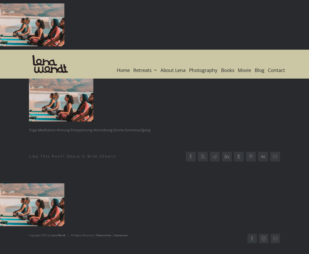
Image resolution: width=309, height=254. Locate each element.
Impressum (121, 235)
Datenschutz (103, 235)
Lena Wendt (58, 235)
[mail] (275, 238)
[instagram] (263, 238)
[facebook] (252, 238)
